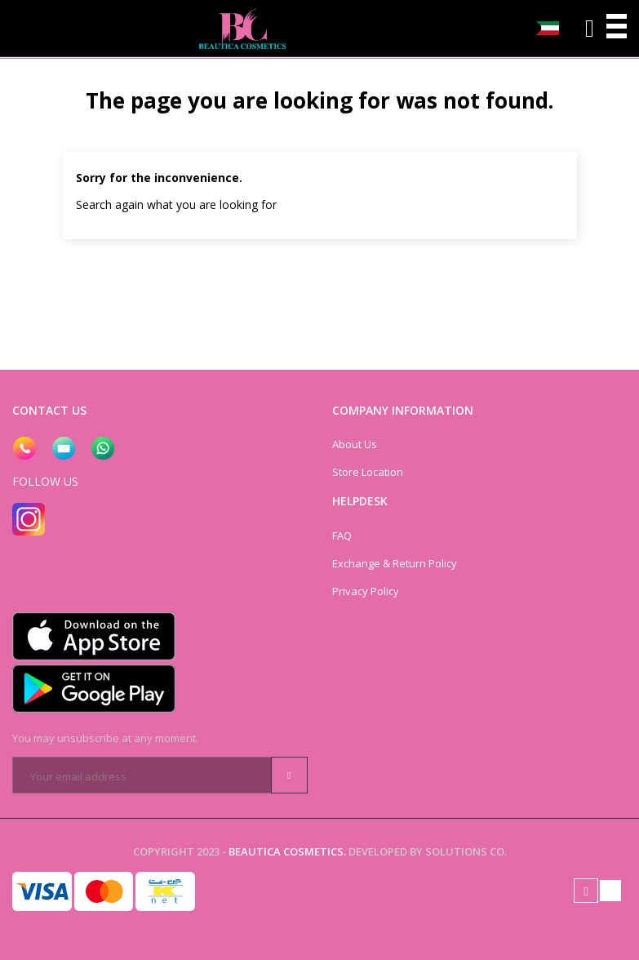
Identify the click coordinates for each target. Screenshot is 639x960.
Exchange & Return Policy (394, 563)
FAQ (342, 535)
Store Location (367, 471)
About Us (354, 444)
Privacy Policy (365, 591)
